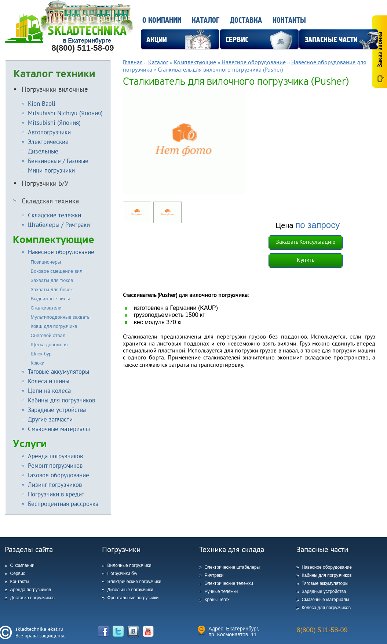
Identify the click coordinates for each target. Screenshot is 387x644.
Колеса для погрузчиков (326, 607)
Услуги (30, 443)
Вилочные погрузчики (129, 565)
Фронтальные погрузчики (133, 597)
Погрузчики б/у (122, 573)
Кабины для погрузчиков (327, 575)
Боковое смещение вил (57, 271)
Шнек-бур (41, 354)
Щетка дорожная (49, 344)
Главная (133, 62)
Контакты (289, 20)
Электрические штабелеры (232, 567)
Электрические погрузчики (134, 581)
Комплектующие (53, 239)
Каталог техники (54, 73)
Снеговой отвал (48, 335)
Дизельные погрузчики (130, 589)
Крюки (38, 363)
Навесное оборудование (254, 62)
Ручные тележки (221, 591)
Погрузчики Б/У (41, 183)
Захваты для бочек (52, 289)
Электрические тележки (229, 583)
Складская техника (46, 200)
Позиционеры (46, 262)
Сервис (17, 573)
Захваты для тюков (52, 280)
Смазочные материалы (325, 599)
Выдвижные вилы (50, 298)
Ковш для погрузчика (54, 326)
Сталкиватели (46, 308)
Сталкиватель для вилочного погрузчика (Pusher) (220, 69)
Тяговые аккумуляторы (325, 583)
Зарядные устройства (324, 591)
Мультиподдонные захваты (61, 317)
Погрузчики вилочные (51, 89)
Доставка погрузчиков (32, 597)
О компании (161, 20)
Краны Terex (217, 599)
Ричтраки (214, 575)
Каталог (205, 20)
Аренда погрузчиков (30, 589)
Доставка (246, 20)
